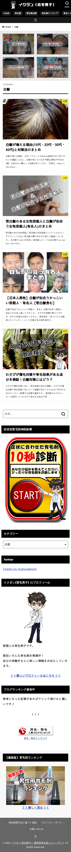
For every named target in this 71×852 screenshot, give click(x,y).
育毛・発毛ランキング (35, 738)
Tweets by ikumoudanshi (19, 569)
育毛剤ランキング (50, 13)
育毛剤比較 (31, 13)
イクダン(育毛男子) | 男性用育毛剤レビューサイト (37, 842)
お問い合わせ (36, 829)
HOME (6, 13)
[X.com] (35, 20)
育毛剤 (18, 13)
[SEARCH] (67, 4)
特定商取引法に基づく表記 (23, 822)
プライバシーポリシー (53, 822)
